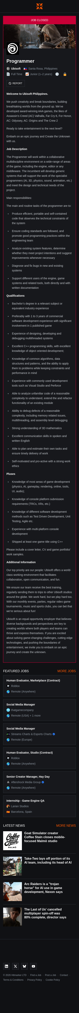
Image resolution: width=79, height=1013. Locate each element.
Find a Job (35, 975)
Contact (64, 975)
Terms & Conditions (13, 980)
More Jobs (66, 671)
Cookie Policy (53, 980)
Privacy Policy (34, 980)
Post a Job (50, 975)
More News (66, 825)
